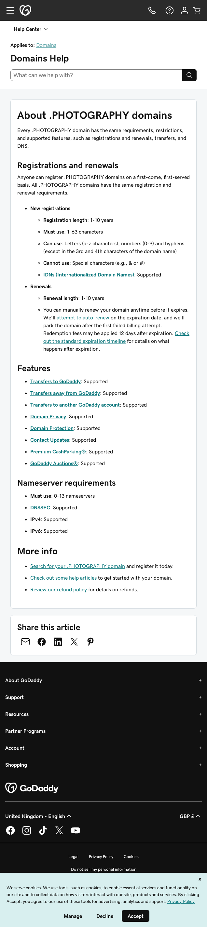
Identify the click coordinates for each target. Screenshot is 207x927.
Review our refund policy (58, 589)
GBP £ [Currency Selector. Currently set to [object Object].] (191, 816)
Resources (17, 714)
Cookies (131, 856)
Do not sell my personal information (103, 869)
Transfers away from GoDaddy (65, 393)
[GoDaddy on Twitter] (59, 833)
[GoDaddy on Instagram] (26, 833)
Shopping (16, 764)
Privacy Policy (101, 856)
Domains (46, 44)
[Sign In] (184, 10)
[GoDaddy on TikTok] (43, 833)
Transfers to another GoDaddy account (75, 404)
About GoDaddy (23, 680)
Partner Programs (25, 730)
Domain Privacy (48, 416)
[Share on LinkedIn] (58, 642)
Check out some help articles (63, 577)
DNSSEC (40, 507)
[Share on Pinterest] (90, 642)
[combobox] (96, 75)
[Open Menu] (7, 10)
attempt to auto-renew (83, 317)
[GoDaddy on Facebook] (10, 833)
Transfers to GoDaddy (55, 381)
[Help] (169, 10)
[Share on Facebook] (42, 642)
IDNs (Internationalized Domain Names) (88, 274)
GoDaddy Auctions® (54, 463)
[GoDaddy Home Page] (32, 788)
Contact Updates (49, 439)
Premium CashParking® (58, 451)
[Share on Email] (25, 642)
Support (14, 697)
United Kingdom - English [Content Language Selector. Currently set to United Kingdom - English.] (39, 816)
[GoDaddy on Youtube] (75, 833)
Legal (73, 856)
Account (14, 747)
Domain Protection (52, 428)
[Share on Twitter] (74, 642)
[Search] (189, 75)
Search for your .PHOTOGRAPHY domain (77, 566)
